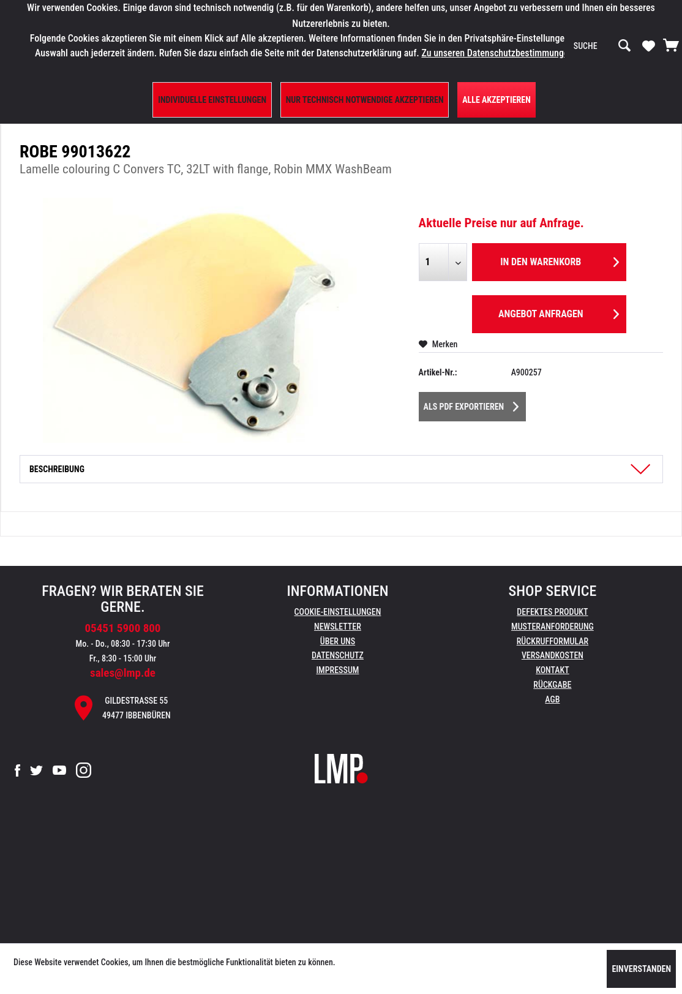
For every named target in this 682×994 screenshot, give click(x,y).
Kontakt (552, 670)
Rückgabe (552, 685)
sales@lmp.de (123, 673)
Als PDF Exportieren (471, 404)
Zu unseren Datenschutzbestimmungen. (498, 53)
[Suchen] (624, 46)
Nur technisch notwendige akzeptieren (365, 100)
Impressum (337, 670)
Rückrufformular (552, 641)
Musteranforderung (552, 626)
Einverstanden (641, 969)
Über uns (337, 641)
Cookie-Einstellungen (337, 612)
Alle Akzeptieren (496, 100)
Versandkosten (552, 655)
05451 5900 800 (122, 628)
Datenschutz (338, 655)
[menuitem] (602, 46)
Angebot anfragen (558, 312)
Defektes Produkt (552, 612)
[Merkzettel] (648, 45)
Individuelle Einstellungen (212, 100)
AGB (552, 699)
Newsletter (337, 626)
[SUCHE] (602, 46)
